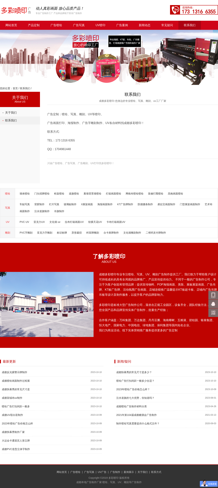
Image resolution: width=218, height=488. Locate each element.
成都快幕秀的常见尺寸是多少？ (134, 372)
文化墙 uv (54, 221)
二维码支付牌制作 (156, 232)
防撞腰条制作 (145, 204)
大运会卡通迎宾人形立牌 (16, 440)
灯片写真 (54, 204)
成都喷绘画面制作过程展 (16, 380)
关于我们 (11, 112)
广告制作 (115, 472)
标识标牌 (62, 232)
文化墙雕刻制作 (132, 232)
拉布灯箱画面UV (74, 221)
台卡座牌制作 (111, 232)
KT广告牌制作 (125, 204)
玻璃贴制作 (70, 204)
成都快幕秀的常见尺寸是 (16, 389)
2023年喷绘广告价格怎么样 (17, 423)
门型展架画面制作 (190, 204)
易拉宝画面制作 (166, 204)
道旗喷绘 (74, 193)
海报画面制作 (105, 204)
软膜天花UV (95, 221)
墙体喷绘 (25, 193)
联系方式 (156, 472)
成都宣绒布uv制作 (12, 397)
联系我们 (189, 25)
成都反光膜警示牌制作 (14, 372)
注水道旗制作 (42, 211)
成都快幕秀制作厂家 (13, 432)
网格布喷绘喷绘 (135, 193)
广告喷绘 (56, 25)
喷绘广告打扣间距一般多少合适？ (135, 380)
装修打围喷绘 (155, 193)
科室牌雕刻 (92, 232)
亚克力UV (39, 221)
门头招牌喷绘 (42, 193)
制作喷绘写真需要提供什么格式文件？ (138, 423)
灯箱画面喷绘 (113, 193)
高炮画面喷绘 (175, 193)
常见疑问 (167, 25)
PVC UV (24, 221)
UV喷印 (100, 25)
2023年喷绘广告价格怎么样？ (133, 389)
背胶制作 (39, 204)
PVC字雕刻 (26, 232)
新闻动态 (144, 25)
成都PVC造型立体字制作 (16, 449)
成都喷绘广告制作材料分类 (131, 406)
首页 (15, 88)
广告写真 (79, 25)
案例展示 (129, 472)
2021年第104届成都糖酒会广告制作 (136, 414)
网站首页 (11, 25)
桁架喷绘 (59, 193)
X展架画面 (87, 204)
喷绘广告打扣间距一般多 (16, 406)
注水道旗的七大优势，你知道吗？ (135, 397)
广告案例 (122, 25)
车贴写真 (25, 204)
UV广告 (102, 472)
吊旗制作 (59, 211)
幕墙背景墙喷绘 (92, 193)
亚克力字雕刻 (44, 232)
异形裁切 (77, 232)
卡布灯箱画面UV (115, 221)
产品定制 (34, 25)
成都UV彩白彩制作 (12, 414)
